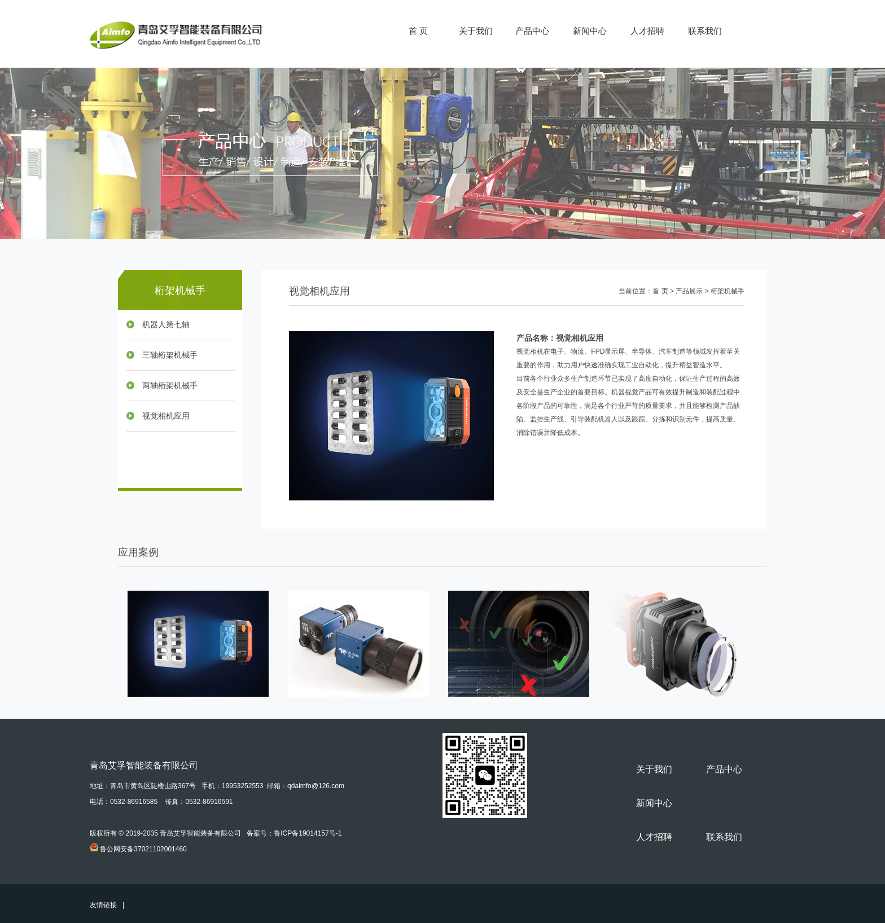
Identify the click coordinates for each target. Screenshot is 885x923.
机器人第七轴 (166, 324)
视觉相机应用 (166, 416)
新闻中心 (590, 31)
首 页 (418, 31)
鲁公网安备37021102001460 (143, 849)
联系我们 (705, 31)
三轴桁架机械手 (170, 355)
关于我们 (476, 31)
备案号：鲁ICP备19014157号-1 (294, 833)
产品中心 (532, 31)
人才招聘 (647, 31)
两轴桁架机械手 (170, 385)
